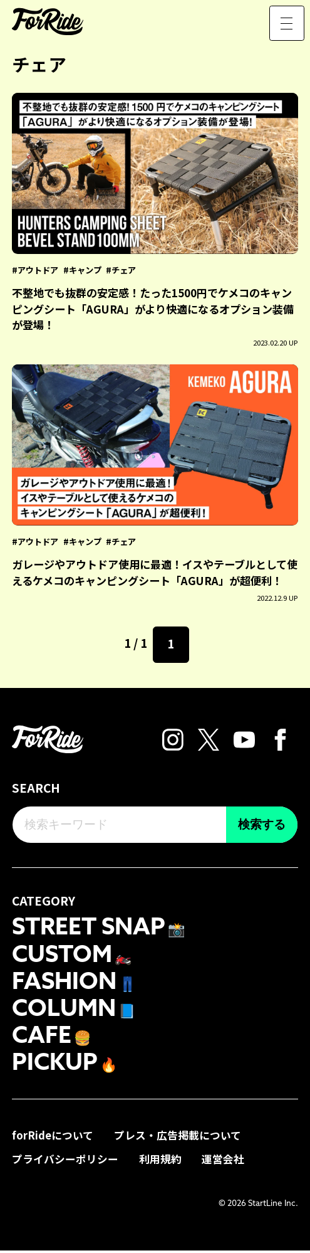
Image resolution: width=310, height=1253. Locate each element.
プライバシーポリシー (65, 1161)
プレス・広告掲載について (177, 1138)
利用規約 (160, 1161)
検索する (262, 824)
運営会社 (223, 1161)
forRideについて (52, 1138)
